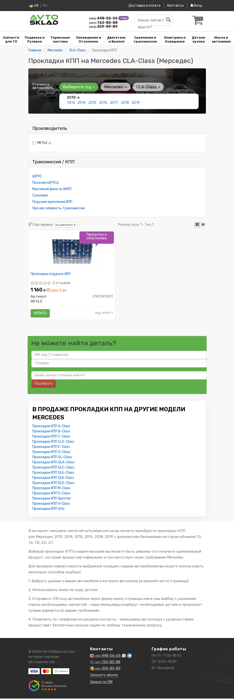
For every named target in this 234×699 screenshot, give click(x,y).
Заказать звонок (104, 675)
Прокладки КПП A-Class (51, 427)
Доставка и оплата (144, 5)
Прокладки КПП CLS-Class (53, 442)
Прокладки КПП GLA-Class (53, 463)
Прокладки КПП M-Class (51, 488)
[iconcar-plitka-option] (197, 225)
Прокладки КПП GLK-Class (53, 478)
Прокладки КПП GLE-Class (53, 473)
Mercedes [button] (115, 86)
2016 (103, 103)
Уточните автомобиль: (43, 86)
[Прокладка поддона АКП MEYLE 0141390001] (71, 251)
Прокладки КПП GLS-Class (53, 483)
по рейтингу (65, 225)
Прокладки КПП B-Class (51, 432)
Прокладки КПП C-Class (51, 437)
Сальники (40, 195)
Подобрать (44, 384)
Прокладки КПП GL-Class (52, 458)
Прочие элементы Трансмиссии (58, 208)
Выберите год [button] (79, 86)
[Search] (168, 20)
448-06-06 (103, 18)
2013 (71, 103)
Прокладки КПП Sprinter (51, 499)
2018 (125, 103)
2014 (81, 103)
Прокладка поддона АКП (51, 274)
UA (34, 5)
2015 (92, 103)
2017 (114, 103)
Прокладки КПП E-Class (51, 447)
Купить (40, 313)
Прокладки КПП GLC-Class (53, 468)
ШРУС (37, 176)
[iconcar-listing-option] (203, 225)
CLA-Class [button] (148, 86)
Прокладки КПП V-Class (51, 504)
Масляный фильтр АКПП (52, 189)
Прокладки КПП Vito (48, 509)
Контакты (175, 5)
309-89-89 (103, 27)
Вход (196, 5)
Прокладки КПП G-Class (51, 452)
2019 (136, 103)
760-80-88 (103, 23)
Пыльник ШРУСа (45, 183)
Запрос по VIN (101, 682)
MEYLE (41, 143)
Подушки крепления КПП (52, 202)
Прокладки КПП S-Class (51, 494)
